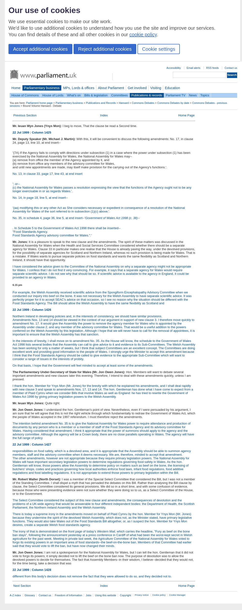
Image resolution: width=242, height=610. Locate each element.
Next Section (22, 586)
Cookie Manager (177, 595)
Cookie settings (158, 49)
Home (16, 88)
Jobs (88, 595)
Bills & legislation (95, 95)
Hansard (124, 102)
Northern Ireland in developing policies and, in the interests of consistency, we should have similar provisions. (87, 316)
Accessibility (173, 67)
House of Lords (52, 95)
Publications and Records (101, 102)
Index (104, 115)
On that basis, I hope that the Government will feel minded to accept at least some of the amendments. (83, 365)
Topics (204, 95)
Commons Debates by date (173, 102)
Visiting (155, 88)
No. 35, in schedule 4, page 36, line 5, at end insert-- (76, 218)
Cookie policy (159, 595)
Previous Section (25, 115)
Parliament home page (39, 102)
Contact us (231, 67)
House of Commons (25, 95)
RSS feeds (212, 67)
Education (172, 88)
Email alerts (193, 67)
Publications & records (146, 95)
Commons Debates (143, 102)
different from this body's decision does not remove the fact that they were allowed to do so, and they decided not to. (104, 583)
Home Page (186, 115)
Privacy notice (142, 595)
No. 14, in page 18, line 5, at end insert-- (40, 197)
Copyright (125, 595)
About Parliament (111, 88)
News (193, 95)
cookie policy (143, 34)
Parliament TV (175, 95)
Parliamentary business (42, 88)
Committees (119, 95)
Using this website (105, 595)
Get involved (137, 88)
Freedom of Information (68, 595)
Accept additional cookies (40, 49)
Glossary (30, 595)
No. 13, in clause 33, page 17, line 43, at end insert (48, 174)
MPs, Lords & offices (78, 88)
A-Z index (15, 595)
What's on (74, 95)
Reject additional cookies (105, 49)
